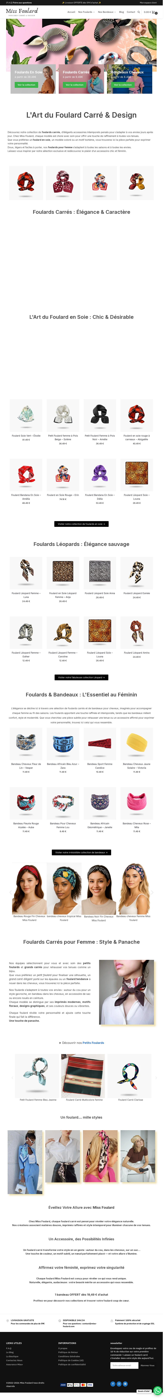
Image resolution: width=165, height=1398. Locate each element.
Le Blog (10, 1352)
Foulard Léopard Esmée (137, 593)
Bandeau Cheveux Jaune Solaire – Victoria (136, 766)
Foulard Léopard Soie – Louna (137, 497)
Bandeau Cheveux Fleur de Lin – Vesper (26, 766)
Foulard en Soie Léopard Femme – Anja (62, 595)
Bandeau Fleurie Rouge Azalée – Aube (26, 825)
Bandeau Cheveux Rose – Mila (137, 825)
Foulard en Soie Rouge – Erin (63, 495)
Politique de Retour (68, 1352)
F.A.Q (8, 1348)
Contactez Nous (14, 1360)
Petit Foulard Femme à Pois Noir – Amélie (100, 437)
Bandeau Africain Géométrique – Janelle (99, 825)
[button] (151, 12)
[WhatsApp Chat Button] (157, 1390)
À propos (62, 1348)
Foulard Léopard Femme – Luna (26, 595)
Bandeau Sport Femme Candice (99, 766)
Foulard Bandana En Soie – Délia (100, 497)
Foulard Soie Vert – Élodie (26, 435)
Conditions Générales (69, 1356)
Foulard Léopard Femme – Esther (26, 654)
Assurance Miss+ (14, 1364)
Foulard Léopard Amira (136, 652)
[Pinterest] (125, 1384)
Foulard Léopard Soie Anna (100, 593)
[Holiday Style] (81, 79)
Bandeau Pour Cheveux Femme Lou (63, 825)
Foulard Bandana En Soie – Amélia (26, 497)
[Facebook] (112, 1384)
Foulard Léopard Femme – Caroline (63, 654)
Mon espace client (148, 2)
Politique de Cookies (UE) (71, 1360)
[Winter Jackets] (129, 79)
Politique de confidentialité (72, 1364)
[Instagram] (119, 1384)
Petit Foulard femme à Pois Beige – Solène (63, 437)
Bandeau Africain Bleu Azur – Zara (63, 766)
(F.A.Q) (19, 2)
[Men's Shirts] (33, 79)
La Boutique (12, 1356)
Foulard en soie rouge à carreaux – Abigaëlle (137, 437)
